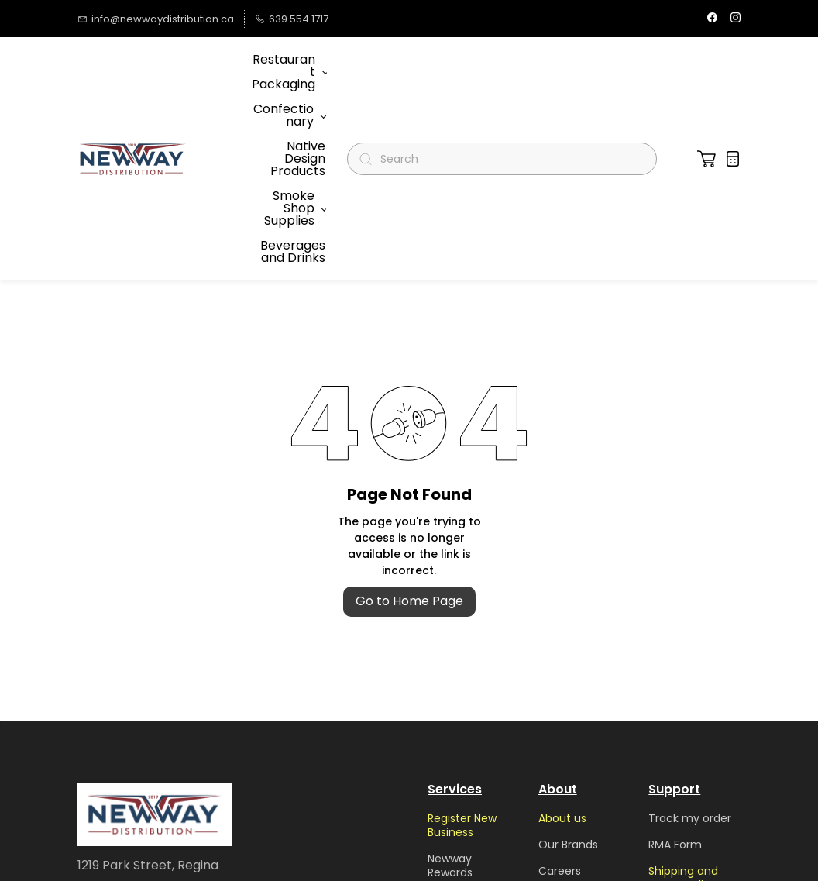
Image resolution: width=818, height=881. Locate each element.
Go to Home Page (409, 416)
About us (562, 633)
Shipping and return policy (683, 692)
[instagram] (735, 19)
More (270, 66)
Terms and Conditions (567, 798)
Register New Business (462, 640)
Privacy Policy (574, 831)
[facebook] (712, 19)
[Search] (508, 66)
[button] (706, 66)
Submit (286, 768)
